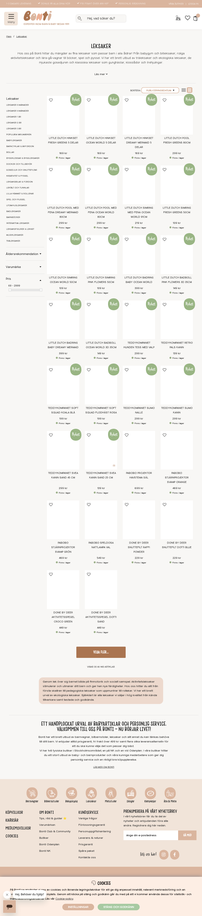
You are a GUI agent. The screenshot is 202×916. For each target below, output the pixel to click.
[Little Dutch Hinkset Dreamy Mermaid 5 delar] (139, 115)
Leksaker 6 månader (17, 105)
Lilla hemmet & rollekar (20, 193)
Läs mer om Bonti (103, 767)
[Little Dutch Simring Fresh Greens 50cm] (177, 185)
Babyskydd (71, 801)
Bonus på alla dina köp (54, 4)
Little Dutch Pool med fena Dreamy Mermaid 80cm (63, 212)
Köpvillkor (14, 812)
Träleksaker (13, 241)
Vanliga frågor (88, 818)
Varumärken (47, 825)
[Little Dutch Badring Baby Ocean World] (139, 254)
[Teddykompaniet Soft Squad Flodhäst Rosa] (101, 385)
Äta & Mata (170, 801)
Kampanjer (150, 801)
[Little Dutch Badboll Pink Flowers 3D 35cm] (177, 254)
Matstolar (111, 801)
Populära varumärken (18, 134)
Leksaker (21, 36)
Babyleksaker (14, 140)
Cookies (12, 836)
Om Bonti (46, 812)
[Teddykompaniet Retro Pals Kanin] (177, 319)
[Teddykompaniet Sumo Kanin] (177, 385)
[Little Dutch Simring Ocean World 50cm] (63, 254)
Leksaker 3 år (13, 128)
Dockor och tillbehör (19, 164)
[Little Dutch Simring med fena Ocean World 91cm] (139, 185)
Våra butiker (176, 4)
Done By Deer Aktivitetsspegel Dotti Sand (101, 617)
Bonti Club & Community (55, 831)
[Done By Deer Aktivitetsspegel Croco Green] (63, 589)
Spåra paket (86, 851)
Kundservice (88, 812)
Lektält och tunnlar (17, 188)
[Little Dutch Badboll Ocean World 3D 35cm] (101, 319)
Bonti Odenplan (49, 844)
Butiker (44, 838)
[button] (194, 18)
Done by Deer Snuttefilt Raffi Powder (139, 547)
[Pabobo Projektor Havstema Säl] (139, 450)
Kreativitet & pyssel (17, 176)
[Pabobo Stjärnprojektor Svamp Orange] (177, 450)
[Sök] (101, 18)
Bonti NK (44, 851)
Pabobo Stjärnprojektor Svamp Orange (177, 477)
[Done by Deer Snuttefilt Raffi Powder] (139, 519)
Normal (190, 90)
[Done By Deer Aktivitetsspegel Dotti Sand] (101, 589)
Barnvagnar (32, 801)
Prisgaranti (86, 844)
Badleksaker (13, 211)
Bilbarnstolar (51, 801)
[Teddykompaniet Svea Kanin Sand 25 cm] (101, 450)
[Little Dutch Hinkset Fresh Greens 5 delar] (63, 115)
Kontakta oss (87, 857)
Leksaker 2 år (14, 123)
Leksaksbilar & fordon (19, 182)
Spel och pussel (15, 199)
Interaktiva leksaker (17, 223)
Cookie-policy (64, 898)
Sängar (131, 801)
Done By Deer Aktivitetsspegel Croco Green (63, 617)
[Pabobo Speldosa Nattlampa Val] (101, 519)
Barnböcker (13, 217)
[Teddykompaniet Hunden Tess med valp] (139, 319)
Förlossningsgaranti (92, 825)
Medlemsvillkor (18, 828)
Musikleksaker (14, 235)
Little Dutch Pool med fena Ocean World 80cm (101, 212)
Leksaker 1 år (13, 117)
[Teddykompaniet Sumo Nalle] (139, 385)
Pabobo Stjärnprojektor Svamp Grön (63, 547)
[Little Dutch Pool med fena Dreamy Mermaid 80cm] (63, 185)
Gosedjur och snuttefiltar (21, 170)
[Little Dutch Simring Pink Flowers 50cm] (101, 254)
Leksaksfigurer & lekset (20, 229)
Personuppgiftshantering (95, 831)
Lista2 (184, 90)
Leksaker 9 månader (17, 111)
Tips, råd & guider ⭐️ (52, 818)
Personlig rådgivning (131, 4)
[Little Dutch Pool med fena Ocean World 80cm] (101, 185)
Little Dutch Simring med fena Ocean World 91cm (139, 212)
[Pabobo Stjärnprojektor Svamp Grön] (63, 519)
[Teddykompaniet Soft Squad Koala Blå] (63, 385)
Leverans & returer (91, 838)
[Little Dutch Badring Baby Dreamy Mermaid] (63, 319)
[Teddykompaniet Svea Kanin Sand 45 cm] (63, 450)
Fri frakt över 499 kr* (93, 4)
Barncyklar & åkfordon (20, 146)
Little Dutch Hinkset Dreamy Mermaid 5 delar (139, 143)
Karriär (12, 820)
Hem (8, 36)
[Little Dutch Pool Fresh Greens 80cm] (177, 115)
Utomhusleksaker (16, 205)
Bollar (10, 152)
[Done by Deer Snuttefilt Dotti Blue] (177, 519)
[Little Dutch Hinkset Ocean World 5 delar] (101, 115)
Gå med (187, 835)
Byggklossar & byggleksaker (22, 158)
